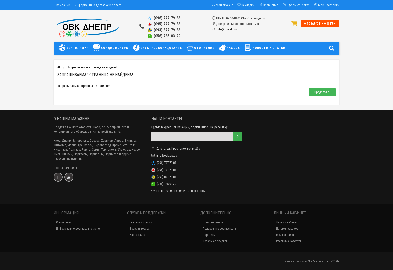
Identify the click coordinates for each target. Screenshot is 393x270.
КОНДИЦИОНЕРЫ (111, 47)
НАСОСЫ (229, 47)
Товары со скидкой (215, 241)
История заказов (287, 228)
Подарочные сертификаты (220, 228)
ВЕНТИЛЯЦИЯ (75, 47)
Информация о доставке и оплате (98, 5)
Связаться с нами (141, 222)
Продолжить (322, 92)
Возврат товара (140, 228)
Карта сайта (137, 235)
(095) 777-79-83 (164, 24)
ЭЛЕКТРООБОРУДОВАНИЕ (157, 47)
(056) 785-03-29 (164, 36)
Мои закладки (285, 235)
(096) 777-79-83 (164, 18)
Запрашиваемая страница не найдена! (92, 67)
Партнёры (209, 235)
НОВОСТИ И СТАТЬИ (265, 47)
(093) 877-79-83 (164, 30)
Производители (213, 222)
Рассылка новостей (289, 241)
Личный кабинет (286, 222)
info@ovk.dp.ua (227, 29)
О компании (62, 5)
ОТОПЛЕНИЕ (201, 47)
